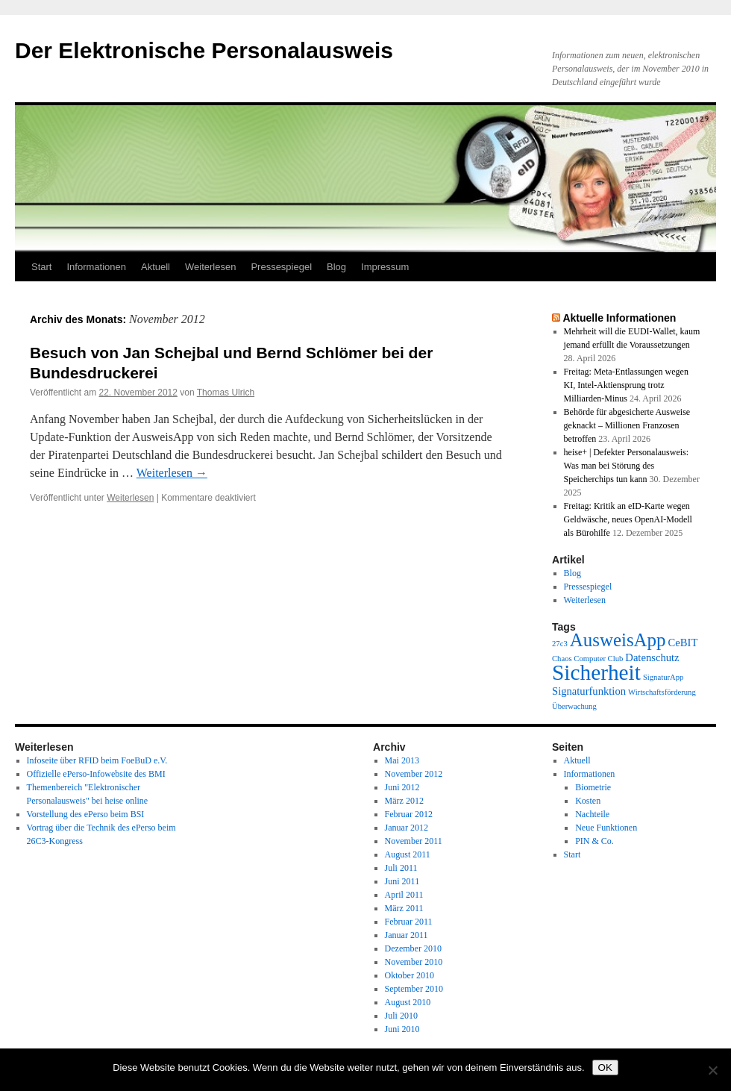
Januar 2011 (406, 935)
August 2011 (407, 854)
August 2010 (408, 1002)
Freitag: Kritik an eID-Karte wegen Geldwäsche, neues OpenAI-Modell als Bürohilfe (628, 519)
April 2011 (404, 895)
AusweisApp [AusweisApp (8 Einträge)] (618, 640)
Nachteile (592, 814)
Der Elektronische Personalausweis (204, 50)
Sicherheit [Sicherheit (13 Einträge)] (596, 672)
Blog (336, 266)
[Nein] (712, 1070)
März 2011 (404, 908)
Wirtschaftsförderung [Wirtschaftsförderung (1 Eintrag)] (662, 692)
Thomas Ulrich (225, 392)
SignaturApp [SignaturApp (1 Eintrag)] (663, 677)
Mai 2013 (402, 760)
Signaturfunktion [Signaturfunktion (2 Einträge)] (589, 691)
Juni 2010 (402, 1029)
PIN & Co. (594, 841)
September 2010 (414, 989)
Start (41, 266)
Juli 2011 (401, 868)
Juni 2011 (402, 881)
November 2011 (413, 841)
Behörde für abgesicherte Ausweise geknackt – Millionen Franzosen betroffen (627, 425)
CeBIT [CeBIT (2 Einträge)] (683, 642)
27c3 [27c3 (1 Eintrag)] (560, 644)
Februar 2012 (409, 814)
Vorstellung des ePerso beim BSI (86, 814)
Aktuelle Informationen (619, 318)
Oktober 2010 (409, 975)
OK (605, 1067)
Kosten (587, 800)
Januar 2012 (406, 827)
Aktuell (155, 266)
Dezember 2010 (413, 948)
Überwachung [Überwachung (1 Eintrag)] (574, 706)
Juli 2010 (401, 1015)
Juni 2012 (402, 787)
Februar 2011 (409, 921)
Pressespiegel (281, 266)
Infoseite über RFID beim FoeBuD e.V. (97, 760)
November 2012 (414, 774)
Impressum (385, 266)
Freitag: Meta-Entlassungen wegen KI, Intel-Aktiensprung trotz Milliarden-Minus (626, 385)
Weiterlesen (210, 266)
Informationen (96, 266)
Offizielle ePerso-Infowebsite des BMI (96, 774)
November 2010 (414, 962)
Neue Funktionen (606, 827)
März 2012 (404, 800)
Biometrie (593, 787)
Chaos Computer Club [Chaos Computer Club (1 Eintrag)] (587, 658)
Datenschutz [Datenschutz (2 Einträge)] (652, 657)
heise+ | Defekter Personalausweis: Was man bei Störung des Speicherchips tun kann (626, 465)
